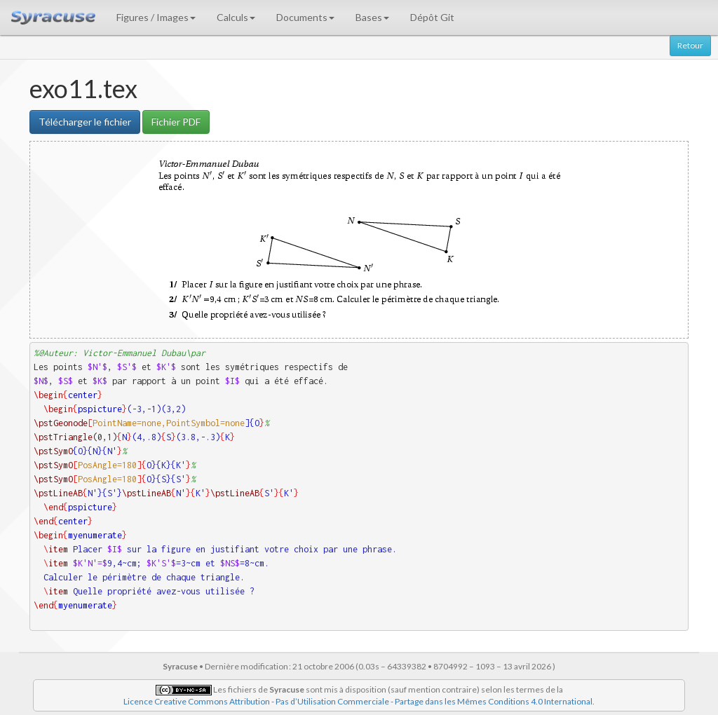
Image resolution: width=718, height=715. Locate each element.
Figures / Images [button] (156, 17)
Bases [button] (372, 17)
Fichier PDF (176, 122)
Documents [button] (305, 17)
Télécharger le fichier (85, 122)
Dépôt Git (432, 17)
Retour (690, 45)
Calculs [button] (236, 17)
